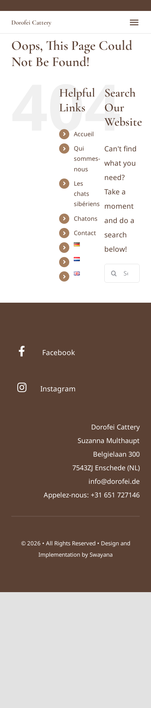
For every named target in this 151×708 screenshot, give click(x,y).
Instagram (58, 389)
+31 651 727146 (115, 494)
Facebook (58, 352)
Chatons (86, 218)
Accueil (84, 134)
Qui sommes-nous (87, 158)
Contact (85, 233)
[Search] (113, 273)
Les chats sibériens (87, 193)
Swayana (101, 554)
